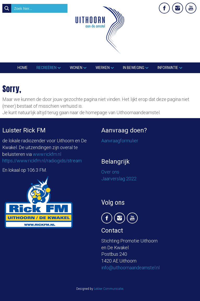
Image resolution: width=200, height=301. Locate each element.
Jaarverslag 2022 (118, 178)
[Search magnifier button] (6, 8)
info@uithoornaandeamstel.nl (130, 267)
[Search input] (39, 8)
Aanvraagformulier (119, 140)
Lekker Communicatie (108, 289)
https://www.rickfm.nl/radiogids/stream (42, 160)
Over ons (110, 172)
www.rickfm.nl (47, 154)
